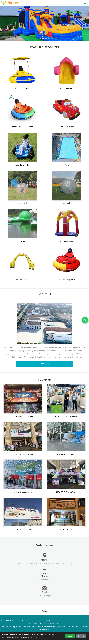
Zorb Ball (66, 203)
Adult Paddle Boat (67, 88)
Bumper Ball (22, 203)
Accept (69, 636)
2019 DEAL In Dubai (65, 530)
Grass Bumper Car (22, 165)
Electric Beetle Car (67, 127)
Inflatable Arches (22, 279)
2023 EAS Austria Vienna (23, 492)
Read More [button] (44, 363)
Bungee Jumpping (67, 241)
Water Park (22, 241)
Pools (67, 165)
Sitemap (57, 623)
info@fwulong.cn (44, 596)
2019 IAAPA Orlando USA (65, 492)
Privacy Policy (38, 637)
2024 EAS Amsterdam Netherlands (65, 416)
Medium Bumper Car (67, 279)
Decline (81, 636)
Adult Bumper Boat (22, 88)
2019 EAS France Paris (23, 530)
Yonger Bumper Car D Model (22, 127)
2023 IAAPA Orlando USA (23, 454)
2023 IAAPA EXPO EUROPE (66, 454)
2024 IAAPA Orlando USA (23, 416)
